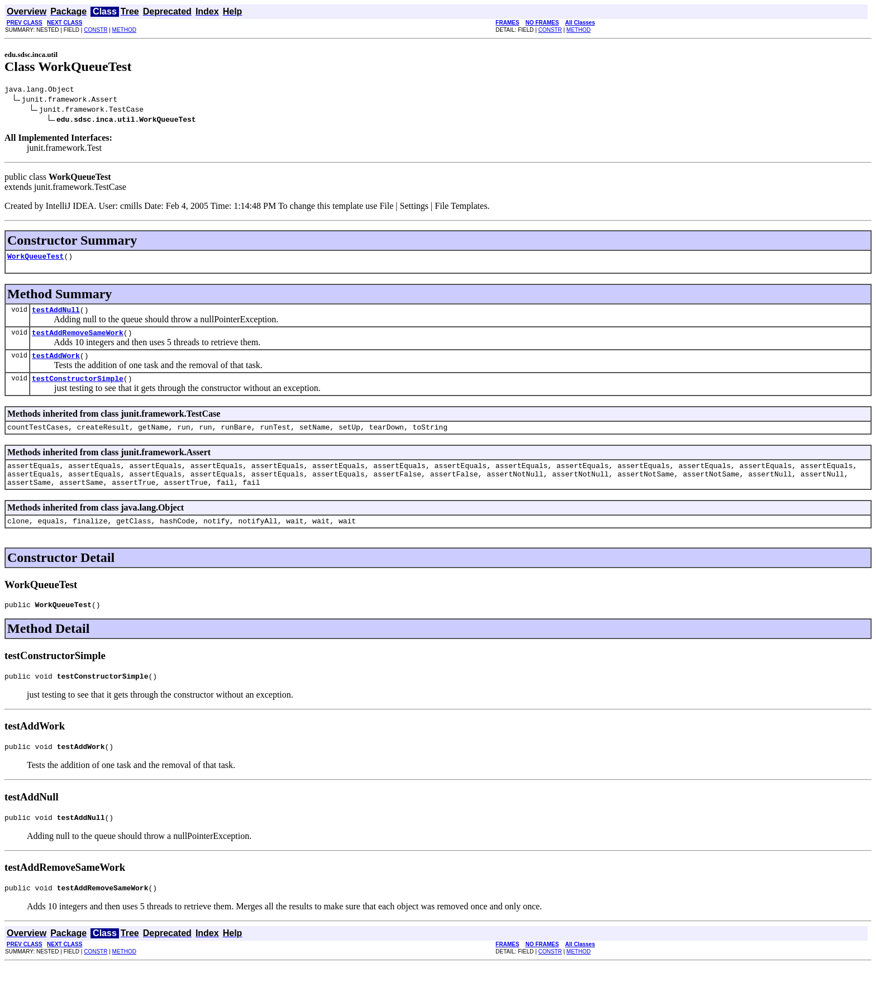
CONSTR (95, 30)
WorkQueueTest (35, 259)
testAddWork (56, 364)
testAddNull (56, 314)
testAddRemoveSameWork (77, 339)
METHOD (124, 30)
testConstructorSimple (77, 388)
